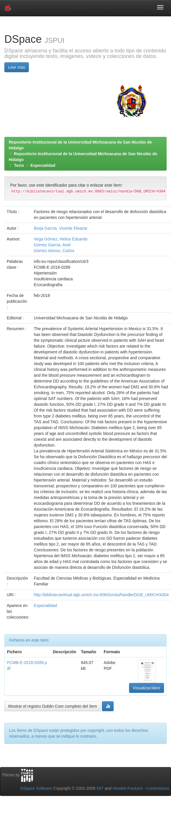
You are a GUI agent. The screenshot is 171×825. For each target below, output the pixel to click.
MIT (99, 788)
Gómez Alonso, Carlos (54, 250)
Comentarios (157, 788)
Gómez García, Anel (52, 244)
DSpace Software (36, 788)
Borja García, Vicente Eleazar (60, 228)
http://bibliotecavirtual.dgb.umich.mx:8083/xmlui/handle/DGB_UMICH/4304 (101, 594)
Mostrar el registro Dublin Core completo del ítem (52, 706)
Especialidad (42, 165)
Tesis (19, 165)
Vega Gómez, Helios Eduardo (60, 239)
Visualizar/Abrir (146, 688)
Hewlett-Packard (127, 788)
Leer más (16, 67)
